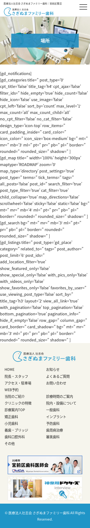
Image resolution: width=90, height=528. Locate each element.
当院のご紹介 (15, 396)
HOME (9, 369)
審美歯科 (53, 436)
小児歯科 (11, 423)
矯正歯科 (11, 416)
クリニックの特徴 (18, 403)
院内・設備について (61, 403)
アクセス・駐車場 (18, 383)
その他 (10, 443)
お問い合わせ (56, 383)
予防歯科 (53, 423)
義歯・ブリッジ (16, 430)
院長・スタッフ (16, 376)
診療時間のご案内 (59, 396)
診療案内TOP (15, 409)
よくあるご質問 (58, 376)
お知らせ (53, 369)
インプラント (56, 416)
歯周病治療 (54, 430)
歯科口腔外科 (15, 436)
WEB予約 (11, 389)
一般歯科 (53, 409)
